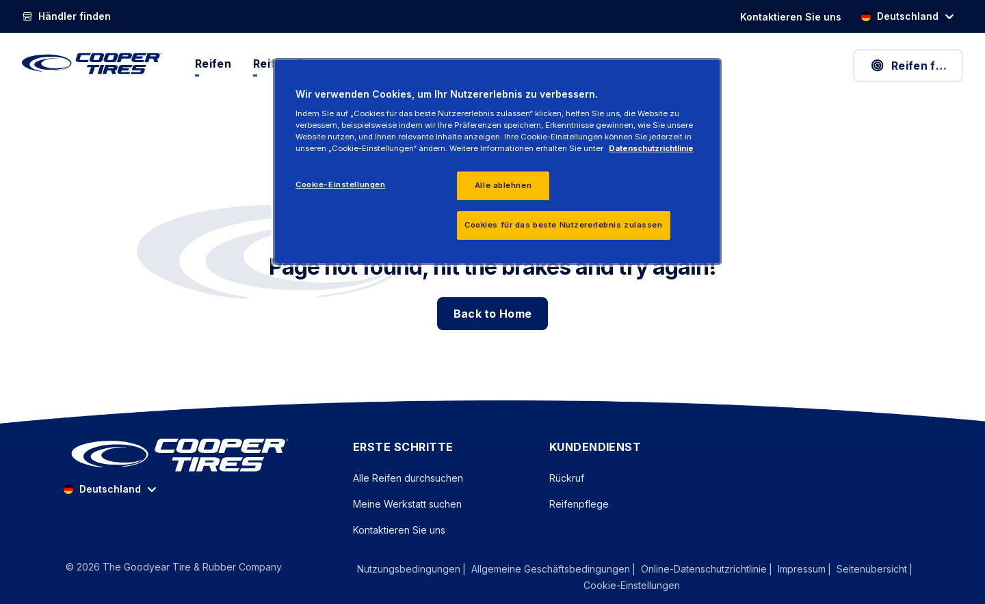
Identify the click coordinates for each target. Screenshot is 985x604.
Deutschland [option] (899, 16)
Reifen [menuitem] (213, 63)
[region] (497, 161)
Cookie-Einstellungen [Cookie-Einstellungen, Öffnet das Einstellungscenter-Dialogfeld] (340, 184)
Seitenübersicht (872, 569)
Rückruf (566, 478)
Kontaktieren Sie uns (399, 530)
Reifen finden (916, 65)
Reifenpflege (579, 504)
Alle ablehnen (503, 185)
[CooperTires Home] (92, 63)
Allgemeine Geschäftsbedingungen (550, 569)
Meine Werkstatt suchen (407, 504)
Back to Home (493, 313)
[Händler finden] (66, 16)
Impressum (802, 569)
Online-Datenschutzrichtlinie (704, 569)
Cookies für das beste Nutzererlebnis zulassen (563, 225)
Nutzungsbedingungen (408, 569)
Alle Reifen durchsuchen (408, 478)
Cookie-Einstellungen (631, 585)
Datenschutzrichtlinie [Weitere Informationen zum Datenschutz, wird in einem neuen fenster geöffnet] (651, 148)
